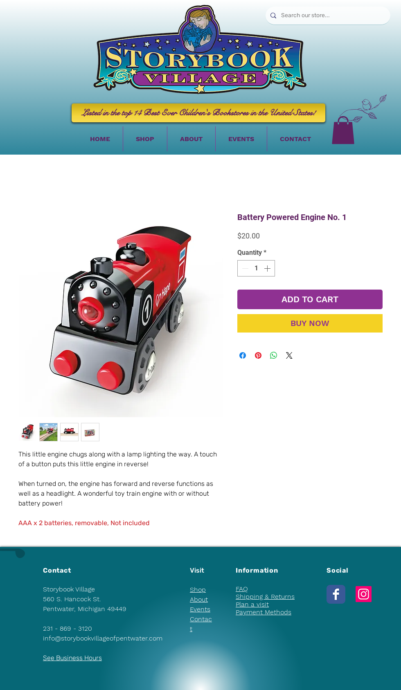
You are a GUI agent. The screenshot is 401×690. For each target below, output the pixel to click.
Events (200, 609)
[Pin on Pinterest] (258, 355)
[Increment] (268, 268)
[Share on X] (289, 355)
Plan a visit (252, 604)
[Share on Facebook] (243, 355)
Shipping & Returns (265, 596)
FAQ (242, 589)
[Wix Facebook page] (336, 594)
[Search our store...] (327, 16)
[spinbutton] (256, 268)
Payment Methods (263, 612)
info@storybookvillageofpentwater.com (102, 638)
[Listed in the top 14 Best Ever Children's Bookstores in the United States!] (198, 112)
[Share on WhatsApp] (274, 355)
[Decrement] (244, 268)
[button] (343, 130)
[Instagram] (364, 594)
